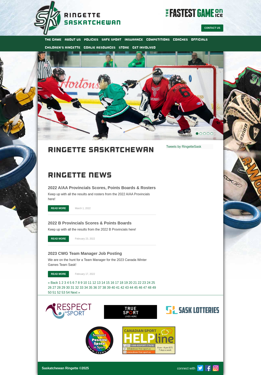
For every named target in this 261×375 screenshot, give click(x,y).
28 (59, 287)
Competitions (158, 39)
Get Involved (144, 47)
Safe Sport (111, 39)
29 (63, 287)
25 (153, 282)
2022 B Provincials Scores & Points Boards (90, 223)
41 (118, 287)
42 (122, 287)
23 (144, 282)
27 (54, 287)
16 (112, 282)
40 (113, 287)
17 (117, 282)
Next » (75, 292)
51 (54, 292)
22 (140, 282)
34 (86, 287)
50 (50, 292)
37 (100, 287)
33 (81, 287)
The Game (53, 39)
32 (77, 287)
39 (109, 287)
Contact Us (212, 28)
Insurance (134, 39)
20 (130, 282)
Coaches (180, 39)
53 (63, 292)
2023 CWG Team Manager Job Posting (85, 253)
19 (126, 282)
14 (103, 282)
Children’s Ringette (62, 47)
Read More (58, 208)
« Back (53, 282)
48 (150, 287)
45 (136, 287)
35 (90, 287)
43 (127, 287)
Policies (91, 39)
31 (72, 287)
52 (59, 292)
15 (108, 282)
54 (68, 292)
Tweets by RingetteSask (183, 146)
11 (90, 282)
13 (99, 282)
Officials (199, 39)
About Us (73, 39)
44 (131, 287)
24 (148, 282)
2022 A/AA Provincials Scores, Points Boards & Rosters (102, 187)
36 (95, 287)
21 (135, 282)
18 (121, 282)
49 (154, 287)
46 (140, 287)
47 (145, 287)
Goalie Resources (99, 47)
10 (85, 282)
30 (68, 287)
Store (124, 47)
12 (94, 282)
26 (50, 287)
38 (104, 287)
